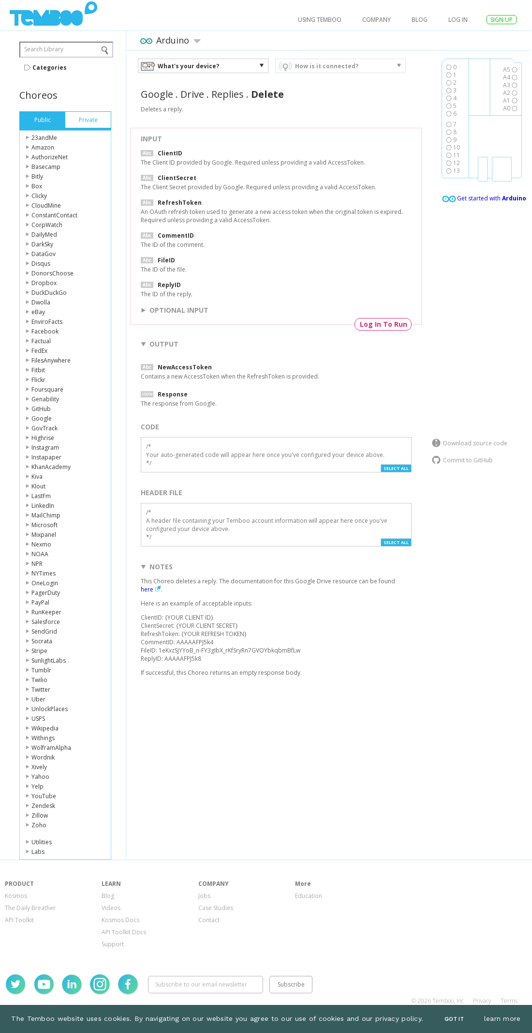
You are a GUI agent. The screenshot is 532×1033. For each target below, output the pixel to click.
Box (36, 186)
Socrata (41, 641)
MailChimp (45, 515)
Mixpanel (43, 535)
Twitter (40, 689)
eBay (38, 312)
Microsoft (44, 525)
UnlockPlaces (49, 709)
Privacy (482, 1001)
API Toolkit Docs (124, 932)
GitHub (41, 409)
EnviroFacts (46, 322)
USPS (38, 718)
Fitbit (38, 370)
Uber (38, 699)
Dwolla (40, 302)
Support (113, 944)
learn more (502, 1018)
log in (458, 19)
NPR (37, 564)
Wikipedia (45, 728)
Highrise (42, 438)
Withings (43, 738)
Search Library (43, 49)
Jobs (204, 896)
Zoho (38, 825)
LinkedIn (42, 505)
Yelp (37, 786)
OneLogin (44, 583)
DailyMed (44, 234)
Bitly (37, 176)
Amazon (42, 147)
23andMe (44, 138)
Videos (111, 908)
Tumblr (41, 670)
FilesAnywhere (51, 360)
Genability (45, 399)
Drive (192, 94)
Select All (396, 468)
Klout (38, 486)
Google (41, 418)
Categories (49, 67)
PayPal (40, 602)
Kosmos (16, 896)
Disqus (40, 263)
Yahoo (40, 777)
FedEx (39, 351)
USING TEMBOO (319, 19)
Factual (41, 341)
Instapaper (46, 457)
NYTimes (43, 573)
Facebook (45, 331)
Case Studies (215, 908)
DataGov (43, 254)
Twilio (39, 680)
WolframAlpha (51, 748)
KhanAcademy (51, 467)
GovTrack (44, 428)
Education (308, 896)
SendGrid (44, 631)
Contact (209, 920)
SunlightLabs (48, 660)
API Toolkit (19, 920)
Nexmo (41, 544)
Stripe (39, 651)
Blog (420, 19)
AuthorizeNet (49, 157)
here (147, 589)
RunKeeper (46, 612)
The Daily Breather (30, 908)
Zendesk (43, 806)
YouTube (43, 796)
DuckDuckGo (49, 293)
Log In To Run (383, 324)
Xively (39, 767)
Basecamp (45, 167)
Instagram (45, 447)
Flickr (38, 380)
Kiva (37, 476)
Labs (37, 852)
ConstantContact (54, 215)
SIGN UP (501, 19)
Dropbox (44, 283)
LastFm (41, 496)
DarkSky (42, 244)
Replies (227, 94)
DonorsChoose (52, 273)
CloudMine (46, 205)
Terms (509, 1001)
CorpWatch (46, 225)
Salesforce (45, 622)
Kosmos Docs (120, 920)
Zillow (39, 815)
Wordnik (43, 757)
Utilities (41, 842)
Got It (454, 1019)
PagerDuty (45, 593)
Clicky (39, 196)
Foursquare (47, 389)
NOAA (39, 554)
